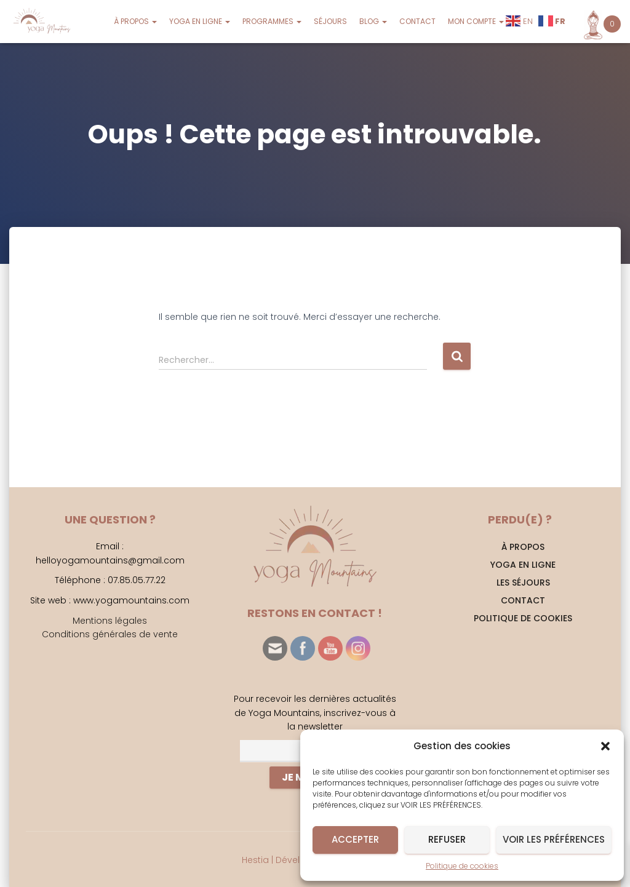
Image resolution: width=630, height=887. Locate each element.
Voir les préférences (554, 839)
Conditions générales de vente (110, 634)
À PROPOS (135, 21)
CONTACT (417, 21)
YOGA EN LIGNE (199, 21)
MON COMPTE (476, 21)
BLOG (373, 21)
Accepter (355, 839)
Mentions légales (110, 621)
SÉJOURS (330, 21)
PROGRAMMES (271, 21)
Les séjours (523, 582)
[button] (605, 746)
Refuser (447, 839)
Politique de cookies (462, 866)
